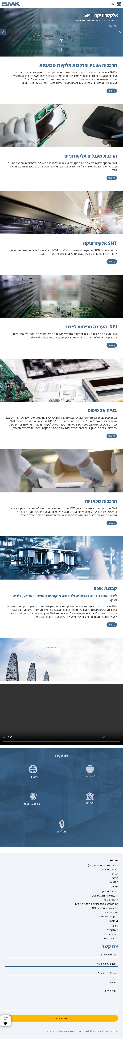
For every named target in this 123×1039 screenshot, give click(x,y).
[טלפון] (61, 964)
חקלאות (114, 882)
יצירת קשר (5, 1018)
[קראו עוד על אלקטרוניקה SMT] (113, 26)
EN (112, 4)
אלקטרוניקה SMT (109, 891)
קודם (3, 32)
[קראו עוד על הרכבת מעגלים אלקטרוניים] (112, 178)
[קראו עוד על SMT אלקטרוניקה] (112, 261)
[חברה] (61, 982)
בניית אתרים (66, 1031)
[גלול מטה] (61, 45)
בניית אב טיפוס (111, 912)
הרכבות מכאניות (110, 899)
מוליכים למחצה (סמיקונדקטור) (103, 865)
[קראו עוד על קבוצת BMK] (112, 624)
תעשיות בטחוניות (109, 869)
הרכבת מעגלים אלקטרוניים (105, 895)
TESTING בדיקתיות (108, 916)
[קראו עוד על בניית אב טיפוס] (112, 436)
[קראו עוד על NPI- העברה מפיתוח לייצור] (112, 345)
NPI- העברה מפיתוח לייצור (105, 908)
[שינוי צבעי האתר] (119, 4)
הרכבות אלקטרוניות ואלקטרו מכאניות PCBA (96, 904)
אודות (115, 926)
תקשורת (114, 873)
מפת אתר (113, 934)
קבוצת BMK (112, 930)
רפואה (115, 878)
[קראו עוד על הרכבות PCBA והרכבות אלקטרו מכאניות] (112, 91)
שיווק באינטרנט (53, 1031)
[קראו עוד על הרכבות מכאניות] (112, 523)
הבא (120, 32)
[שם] (61, 954)
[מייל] (61, 973)
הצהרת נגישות (111, 938)
